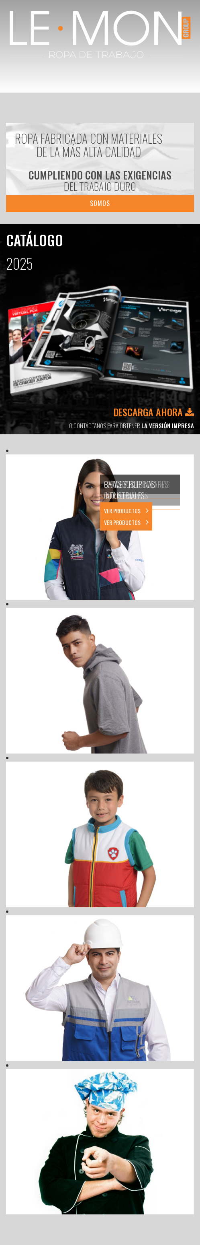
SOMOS (100, 203)
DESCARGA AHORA (154, 412)
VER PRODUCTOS (126, 522)
